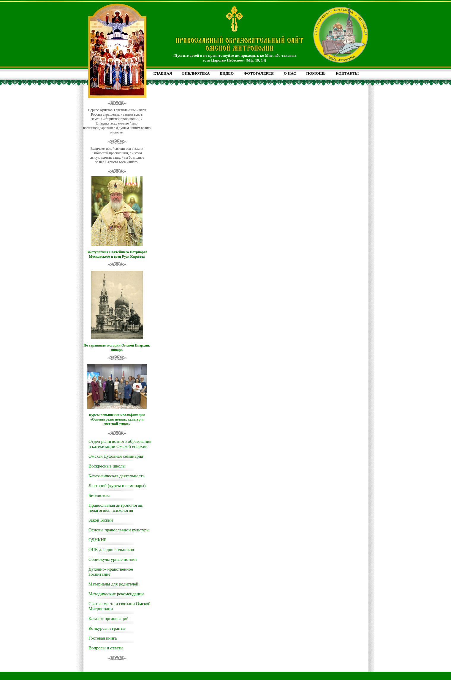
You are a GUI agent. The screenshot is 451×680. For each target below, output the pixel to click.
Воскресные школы (106, 466)
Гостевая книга (102, 638)
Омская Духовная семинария (115, 456)
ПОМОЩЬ (315, 73)
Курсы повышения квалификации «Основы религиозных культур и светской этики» (117, 419)
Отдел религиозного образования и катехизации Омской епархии (119, 444)
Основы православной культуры (118, 530)
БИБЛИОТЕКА (196, 73)
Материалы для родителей (113, 584)
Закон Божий (100, 520)
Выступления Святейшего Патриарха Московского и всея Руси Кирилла (116, 254)
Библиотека (99, 495)
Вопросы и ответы (105, 648)
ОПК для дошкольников (111, 549)
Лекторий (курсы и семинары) (117, 485)
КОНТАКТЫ (347, 73)
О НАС (290, 73)
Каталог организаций (108, 618)
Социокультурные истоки (112, 559)
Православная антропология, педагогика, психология (115, 508)
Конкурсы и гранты (106, 628)
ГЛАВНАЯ (163, 73)
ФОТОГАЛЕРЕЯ (259, 73)
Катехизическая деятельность (116, 475)
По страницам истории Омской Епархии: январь (116, 347)
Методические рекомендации (116, 593)
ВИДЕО (227, 73)
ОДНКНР (97, 539)
